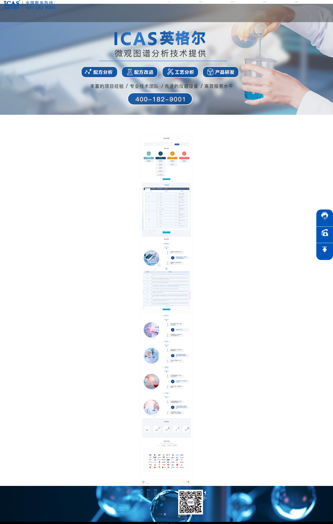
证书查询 (162, 496)
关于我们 (200, 1)
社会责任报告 (163, 499)
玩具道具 (153, 188)
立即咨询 (177, 144)
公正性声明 (141, 498)
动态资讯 (264, 1)
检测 (147, 493)
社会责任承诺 (163, 498)
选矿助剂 (166, 188)
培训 (147, 496)
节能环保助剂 (148, 188)
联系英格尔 (163, 493)
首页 (169, 1)
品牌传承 (141, 493)
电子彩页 (155, 493)
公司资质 (141, 496)
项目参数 (141, 499)
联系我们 (296, 1)
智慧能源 (148, 498)
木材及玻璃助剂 (159, 188)
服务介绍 (232, 1)
